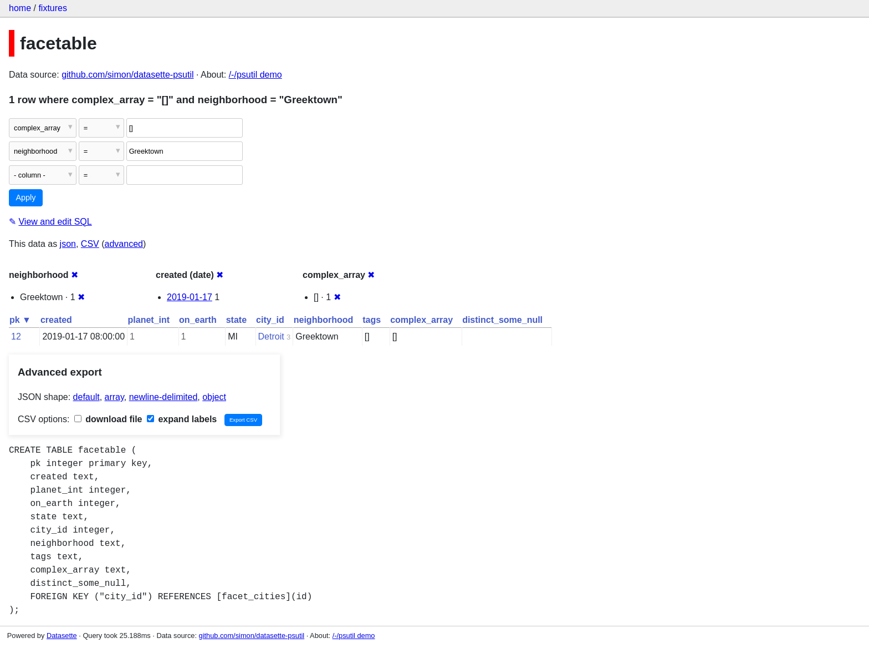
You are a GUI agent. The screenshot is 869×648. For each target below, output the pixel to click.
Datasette (62, 635)
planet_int (149, 320)
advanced (124, 244)
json (68, 244)
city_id (270, 320)
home (20, 8)
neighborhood (324, 320)
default (86, 397)
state (236, 320)
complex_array (421, 320)
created (56, 320)
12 (16, 336)
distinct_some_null (502, 320)
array (114, 397)
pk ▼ (20, 320)
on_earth (198, 320)
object (214, 397)
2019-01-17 (189, 297)
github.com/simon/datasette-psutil (127, 74)
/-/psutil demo (255, 74)
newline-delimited (163, 397)
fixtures (52, 8)
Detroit (271, 336)
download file (108, 419)
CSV (90, 244)
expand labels (182, 419)
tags (371, 320)
